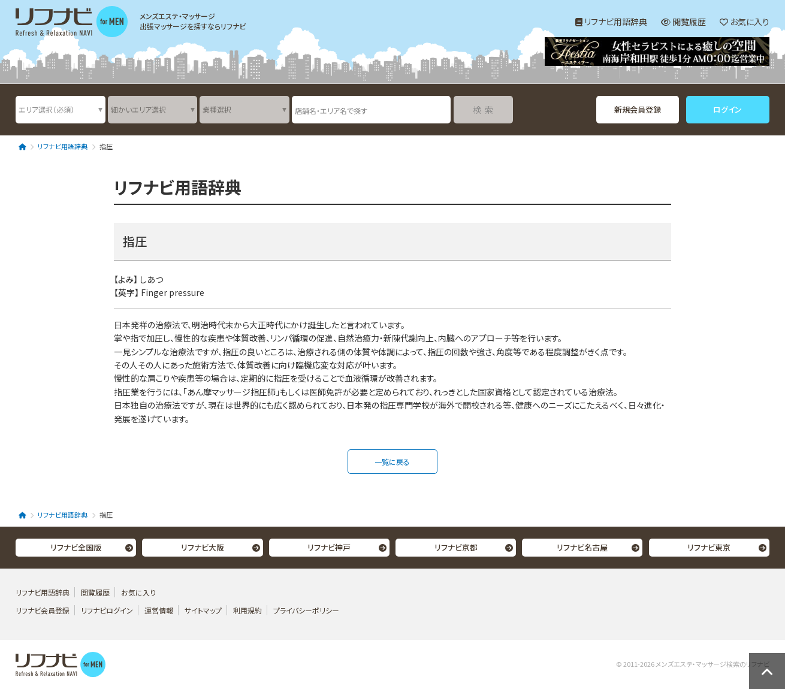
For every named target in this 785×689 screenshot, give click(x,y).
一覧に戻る (392, 462)
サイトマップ (203, 610)
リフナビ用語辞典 (611, 22)
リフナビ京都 (456, 547)
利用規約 (247, 610)
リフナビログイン (107, 610)
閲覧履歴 (683, 22)
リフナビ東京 (708, 547)
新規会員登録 (637, 109)
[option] (657, 53)
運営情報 (159, 610)
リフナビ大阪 (202, 547)
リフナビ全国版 (75, 547)
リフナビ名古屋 (582, 547)
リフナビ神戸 (329, 547)
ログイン (727, 109)
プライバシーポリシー (306, 610)
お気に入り (744, 22)
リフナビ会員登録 (43, 610)
